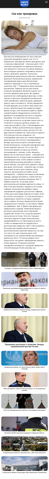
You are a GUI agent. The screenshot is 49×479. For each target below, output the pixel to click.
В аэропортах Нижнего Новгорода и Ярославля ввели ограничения (24, 472)
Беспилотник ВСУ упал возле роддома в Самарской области (24, 433)
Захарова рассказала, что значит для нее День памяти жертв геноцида (24, 368)
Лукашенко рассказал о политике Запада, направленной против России (24, 310)
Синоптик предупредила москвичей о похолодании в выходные (24, 410)
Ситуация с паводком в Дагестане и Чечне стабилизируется (24, 268)
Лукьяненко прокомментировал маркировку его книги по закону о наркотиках (24, 289)
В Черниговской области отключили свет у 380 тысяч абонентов (24, 452)
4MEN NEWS (24, 3)
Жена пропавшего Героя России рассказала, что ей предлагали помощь (24, 389)
